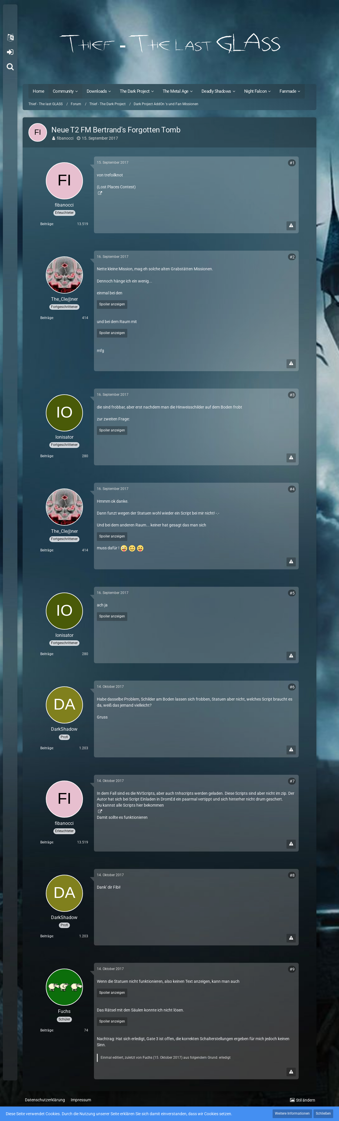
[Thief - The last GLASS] (169, 43)
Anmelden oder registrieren (10, 52)
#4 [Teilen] (292, 489)
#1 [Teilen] (292, 163)
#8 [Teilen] (292, 875)
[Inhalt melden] (291, 225)
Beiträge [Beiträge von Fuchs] (46, 1030)
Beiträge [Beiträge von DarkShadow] (46, 748)
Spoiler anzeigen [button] (112, 304)
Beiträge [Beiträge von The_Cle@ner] (46, 318)
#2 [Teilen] (292, 257)
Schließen (323, 1113)
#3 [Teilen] (292, 395)
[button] (10, 37)
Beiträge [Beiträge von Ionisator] (46, 456)
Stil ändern (305, 1100)
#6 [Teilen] (292, 687)
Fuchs (147, 1058)
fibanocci (65, 138)
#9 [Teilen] (292, 969)
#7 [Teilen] (292, 781)
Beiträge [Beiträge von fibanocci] (46, 224)
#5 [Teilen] (292, 593)
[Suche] (10, 66)
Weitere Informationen (292, 1113)
